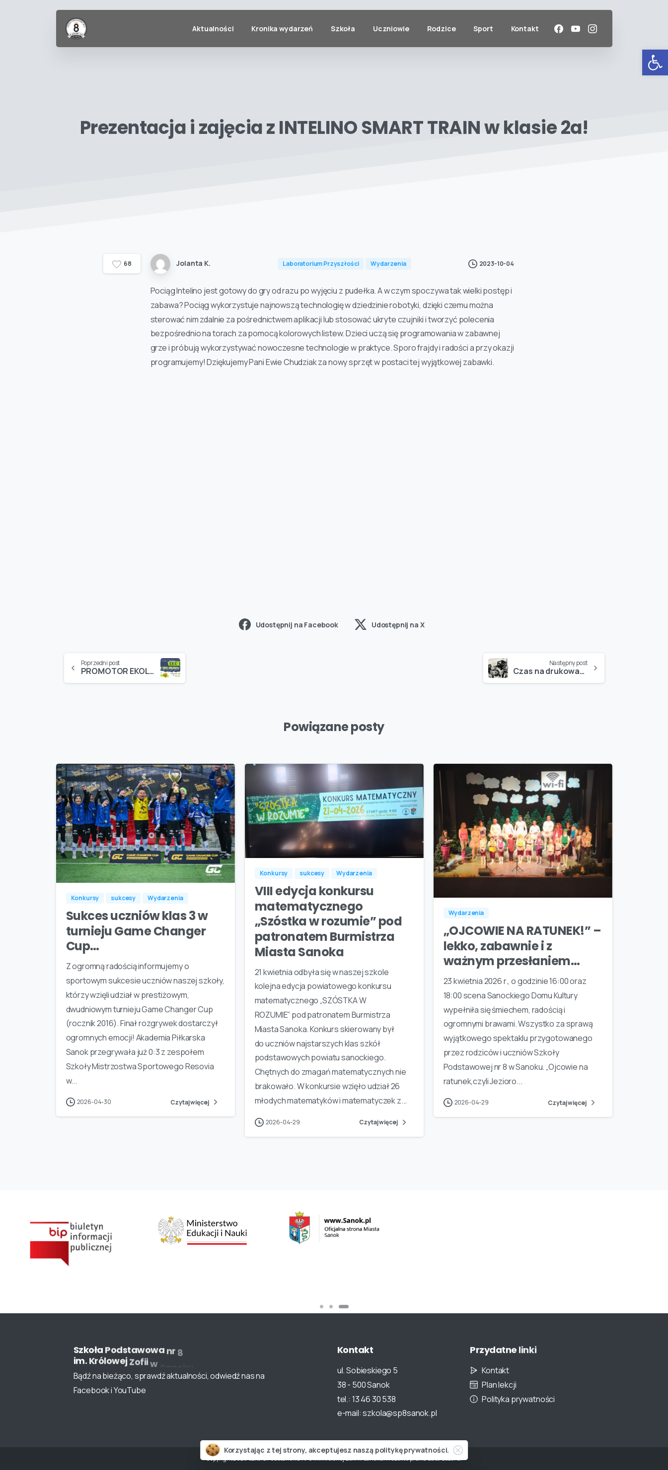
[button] (655, 62)
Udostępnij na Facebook (288, 624)
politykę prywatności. (412, 1450)
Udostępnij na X (390, 624)
